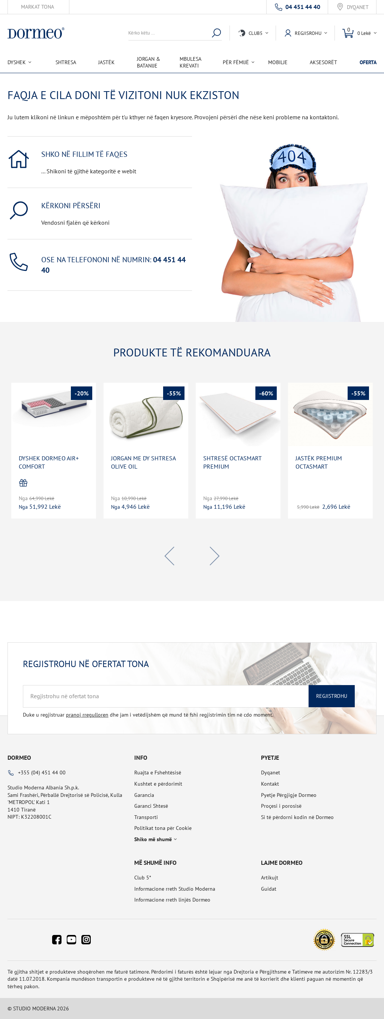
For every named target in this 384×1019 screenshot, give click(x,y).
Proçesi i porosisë (281, 806)
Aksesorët (323, 62)
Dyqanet (358, 7)
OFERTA (368, 62)
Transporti (146, 817)
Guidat (268, 888)
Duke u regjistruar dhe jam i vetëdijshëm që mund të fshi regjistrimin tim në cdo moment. (148, 714)
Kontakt (270, 783)
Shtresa (66, 62)
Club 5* (142, 877)
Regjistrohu (331, 696)
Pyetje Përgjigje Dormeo (288, 795)
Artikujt (269, 877)
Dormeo (19, 757)
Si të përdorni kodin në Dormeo (297, 817)
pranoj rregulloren (87, 714)
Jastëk (106, 62)
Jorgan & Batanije (148, 62)
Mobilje (278, 62)
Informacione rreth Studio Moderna (174, 888)
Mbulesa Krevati (190, 62)
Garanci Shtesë (151, 806)
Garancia (144, 795)
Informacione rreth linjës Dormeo (172, 899)
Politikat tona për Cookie (163, 828)
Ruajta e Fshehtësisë (157, 772)
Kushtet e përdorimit (158, 783)
